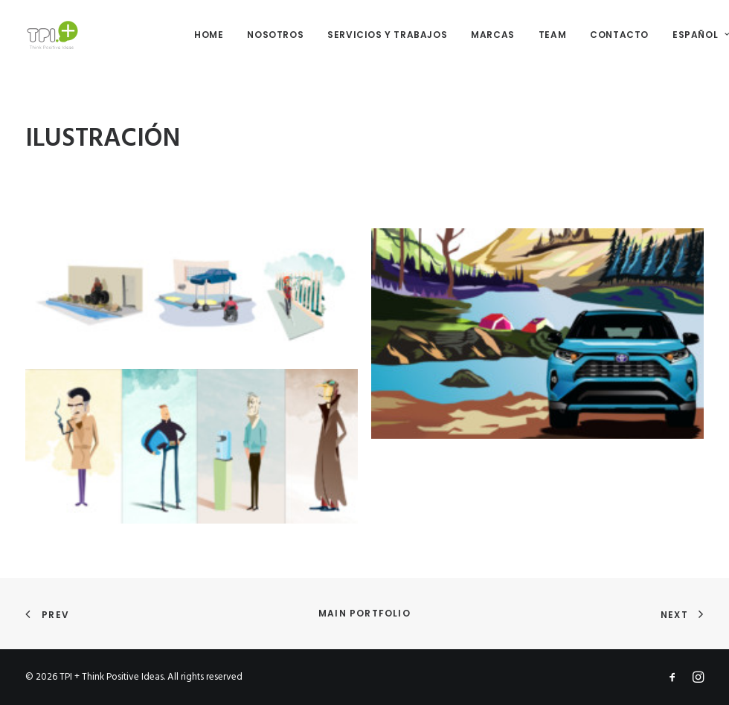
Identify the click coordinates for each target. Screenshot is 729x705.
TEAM (552, 34)
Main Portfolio (364, 613)
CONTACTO (619, 34)
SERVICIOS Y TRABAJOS (387, 34)
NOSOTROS (275, 34)
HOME (208, 34)
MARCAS (493, 34)
